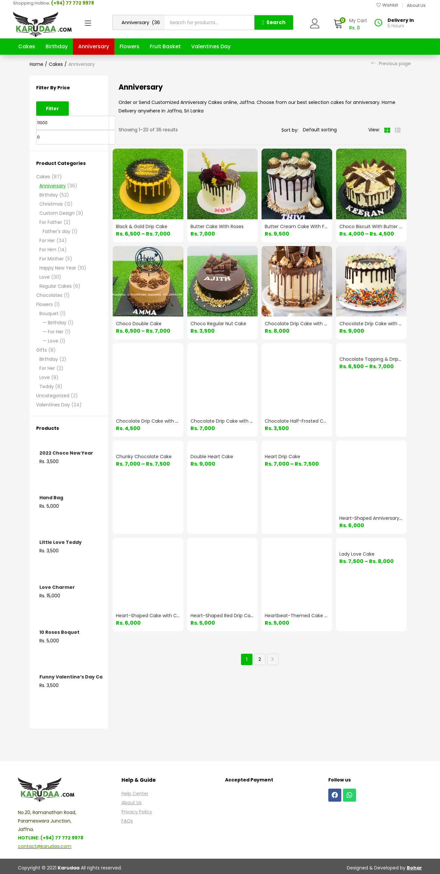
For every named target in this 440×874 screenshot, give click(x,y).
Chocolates (49, 295)
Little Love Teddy (60, 542)
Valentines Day (211, 46)
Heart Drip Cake (282, 456)
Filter (52, 108)
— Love (50, 341)
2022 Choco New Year (66, 453)
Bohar (414, 868)
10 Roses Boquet (59, 632)
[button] (350, 24)
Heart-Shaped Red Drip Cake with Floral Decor (242, 615)
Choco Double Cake (139, 323)
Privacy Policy (136, 811)
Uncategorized (52, 395)
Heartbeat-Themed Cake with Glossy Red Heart (319, 615)
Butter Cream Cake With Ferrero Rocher (310, 226)
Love (44, 277)
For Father (50, 222)
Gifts (41, 350)
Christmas (51, 204)
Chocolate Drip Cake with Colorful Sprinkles (388, 323)
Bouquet (49, 313)
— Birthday (54, 322)
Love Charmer (57, 587)
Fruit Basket (165, 46)
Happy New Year (57, 268)
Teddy (46, 386)
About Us (131, 802)
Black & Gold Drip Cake (141, 226)
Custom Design (57, 213)
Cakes (26, 46)
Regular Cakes (55, 286)
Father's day (56, 231)
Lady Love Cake (357, 554)
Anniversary (93, 46)
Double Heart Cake (212, 456)
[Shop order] (331, 129)
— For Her (53, 331)
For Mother (51, 258)
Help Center (135, 793)
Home (36, 64)
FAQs (127, 821)
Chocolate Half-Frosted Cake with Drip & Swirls (318, 421)
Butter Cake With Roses (217, 226)
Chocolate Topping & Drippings (374, 359)
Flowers (129, 46)
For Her (47, 240)
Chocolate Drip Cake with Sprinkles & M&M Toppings (250, 421)
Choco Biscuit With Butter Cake (375, 226)
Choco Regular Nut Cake (218, 323)
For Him (47, 249)
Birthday (57, 46)
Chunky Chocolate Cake (144, 456)
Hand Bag (51, 497)
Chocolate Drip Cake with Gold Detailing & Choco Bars (177, 421)
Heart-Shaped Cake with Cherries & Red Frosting (171, 615)
